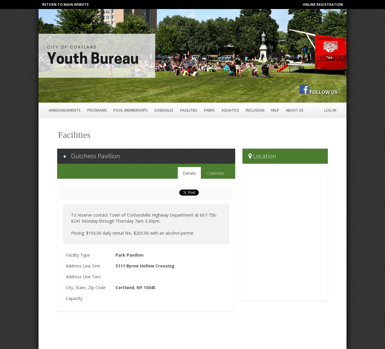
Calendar (215, 173)
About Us (294, 110)
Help (275, 110)
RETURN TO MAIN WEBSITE (65, 4)
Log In (330, 110)
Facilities (188, 110)
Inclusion (255, 110)
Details (189, 173)
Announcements (65, 110)
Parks (209, 110)
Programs (97, 110)
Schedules (164, 110)
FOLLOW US (323, 92)
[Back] (64, 156)
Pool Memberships (130, 110)
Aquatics (230, 110)
